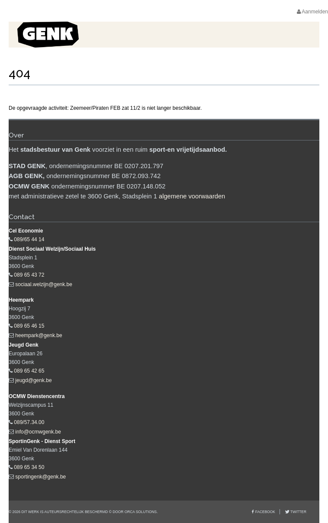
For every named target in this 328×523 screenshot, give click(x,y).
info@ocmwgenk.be (38, 432)
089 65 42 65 (29, 371)
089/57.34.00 (29, 422)
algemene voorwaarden (192, 196)
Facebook (265, 512)
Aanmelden (312, 12)
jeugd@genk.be (33, 380)
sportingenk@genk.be (40, 477)
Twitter (297, 512)
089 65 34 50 (29, 467)
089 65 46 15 (29, 326)
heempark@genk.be (38, 335)
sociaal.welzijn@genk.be (43, 284)
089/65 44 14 (29, 239)
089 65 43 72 (29, 275)
